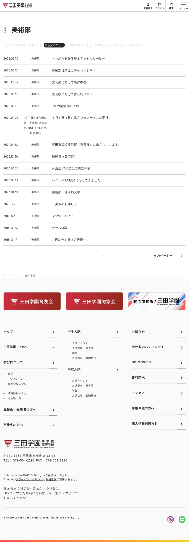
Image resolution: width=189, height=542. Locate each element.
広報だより (120, 45)
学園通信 (20, 45)
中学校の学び (16, 378)
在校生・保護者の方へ (19, 409)
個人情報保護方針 (145, 423)
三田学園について (16, 347)
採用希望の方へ (143, 408)
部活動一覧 (14, 398)
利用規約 (51, 479)
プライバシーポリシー (29, 479)
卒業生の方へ (13, 425)
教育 (10, 373)
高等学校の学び (17, 383)
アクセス (159, 8)
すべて (8, 45)
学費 (74, 353)
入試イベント (80, 343)
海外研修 (134, 45)
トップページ (11, 275)
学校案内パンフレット (148, 347)
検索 (171, 8)
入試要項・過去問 (83, 348)
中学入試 (74, 331)
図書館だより (102, 45)
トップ (8, 331)
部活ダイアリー (54, 45)
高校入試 (74, 369)
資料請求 (148, 8)
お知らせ (138, 331)
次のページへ (163, 255)
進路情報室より (17, 393)
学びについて (13, 362)
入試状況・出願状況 (84, 357)
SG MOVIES (141, 362)
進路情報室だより (80, 45)
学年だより (35, 45)
